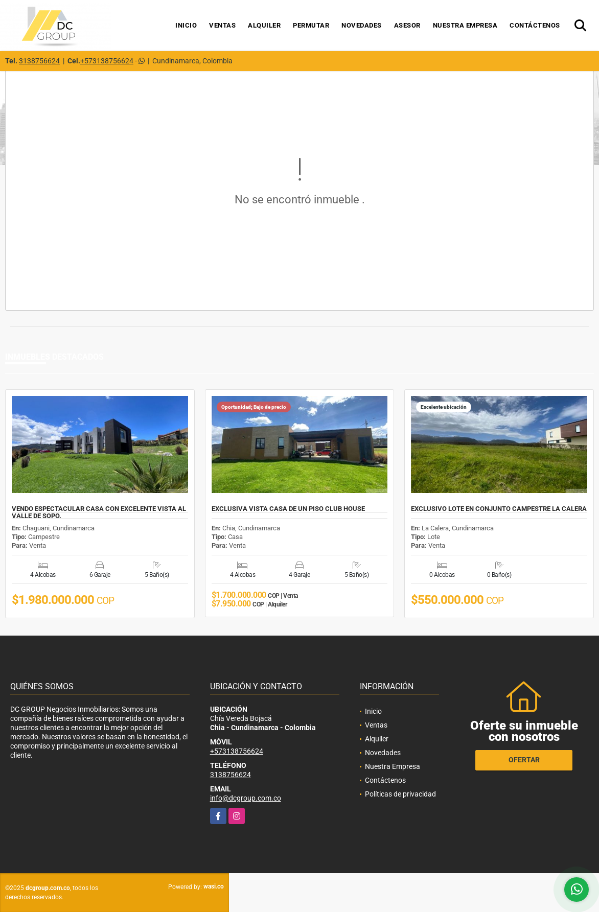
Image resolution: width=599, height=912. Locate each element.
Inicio (186, 25)
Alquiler (264, 25)
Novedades (361, 25)
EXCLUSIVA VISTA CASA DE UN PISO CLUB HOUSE (288, 508)
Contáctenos (535, 25)
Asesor (407, 25)
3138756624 (39, 61)
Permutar (311, 25)
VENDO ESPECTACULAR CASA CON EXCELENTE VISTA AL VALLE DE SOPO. (99, 512)
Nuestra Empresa (465, 25)
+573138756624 (106, 61)
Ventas (222, 25)
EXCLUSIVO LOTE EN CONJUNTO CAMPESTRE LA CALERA (499, 508)
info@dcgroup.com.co (245, 798)
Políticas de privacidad (400, 794)
